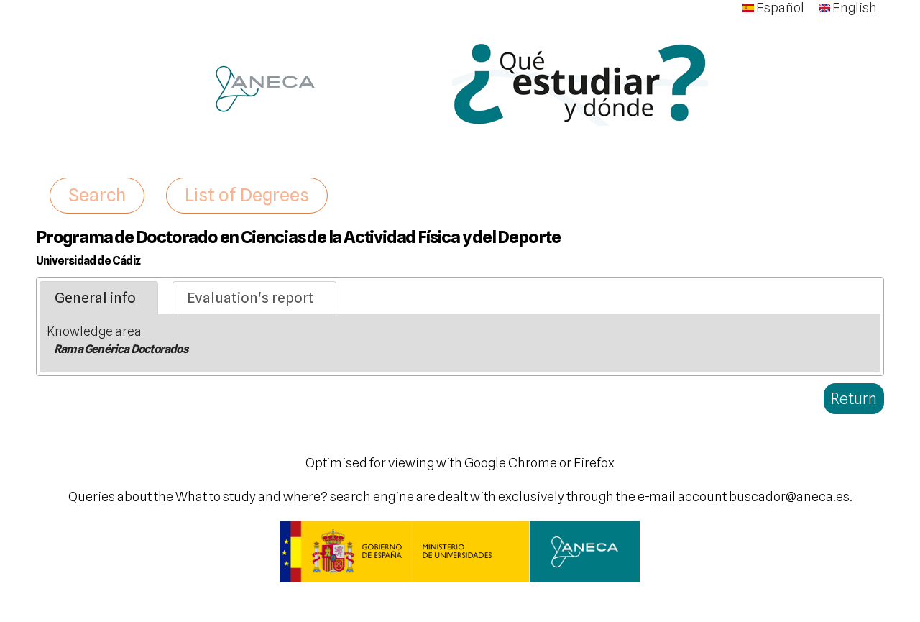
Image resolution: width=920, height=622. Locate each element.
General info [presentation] (95, 297)
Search (97, 195)
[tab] (99, 298)
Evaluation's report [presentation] (250, 297)
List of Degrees (247, 195)
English (848, 7)
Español (773, 7)
